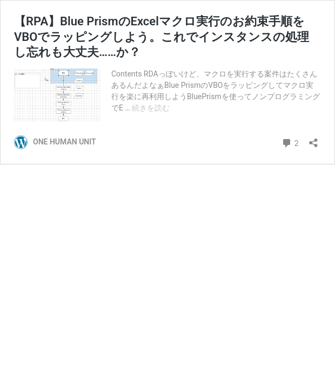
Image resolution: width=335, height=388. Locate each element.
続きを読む (151, 107)
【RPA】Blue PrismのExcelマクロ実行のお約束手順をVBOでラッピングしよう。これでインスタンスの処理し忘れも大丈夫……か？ (161, 37)
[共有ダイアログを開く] (313, 139)
